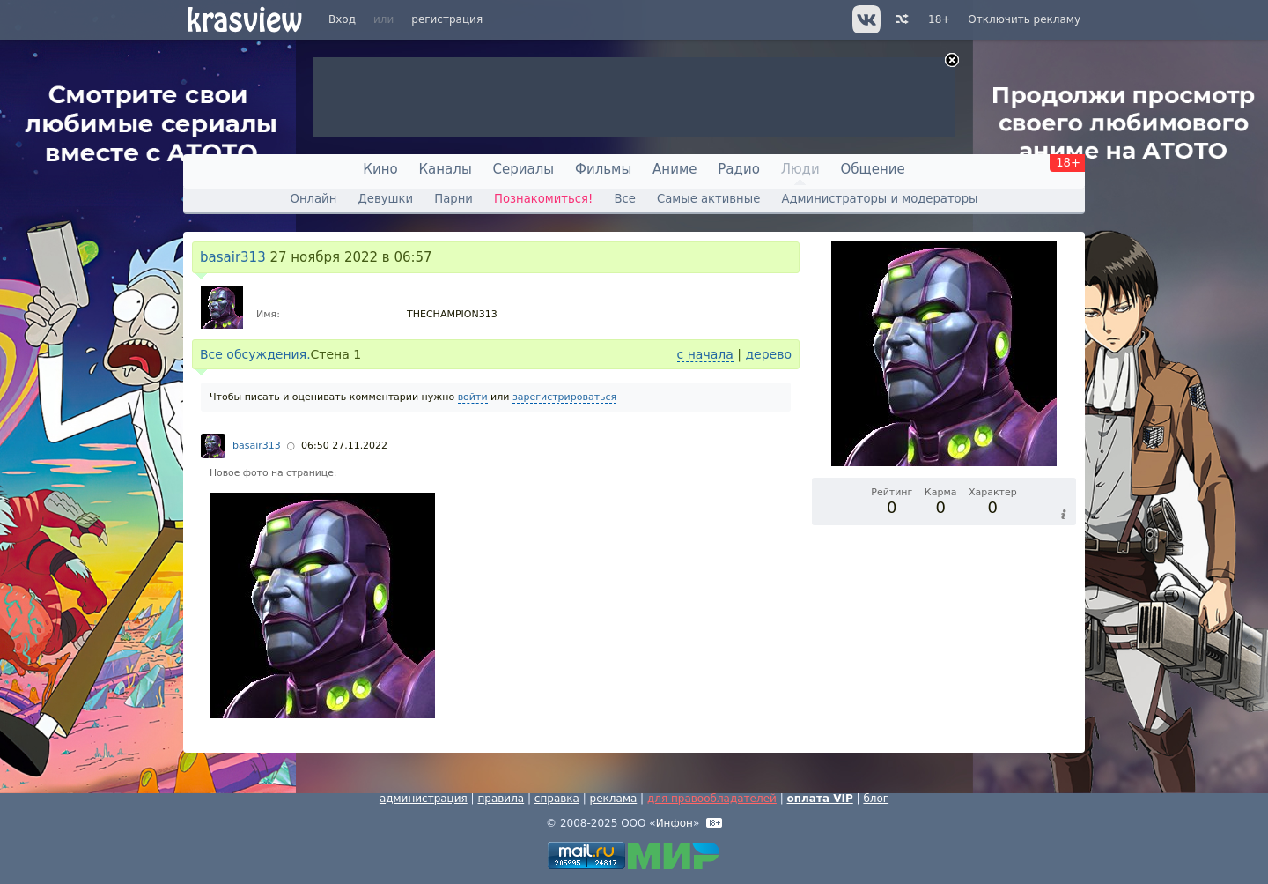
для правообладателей (712, 798)
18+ (939, 19)
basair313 (233, 257)
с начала (705, 354)
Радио (739, 169)
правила (500, 798)
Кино (380, 169)
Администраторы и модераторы (879, 198)
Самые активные (708, 198)
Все (624, 198)
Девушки (385, 198)
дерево (768, 354)
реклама (614, 798)
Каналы (444, 169)
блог (875, 798)
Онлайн (314, 198)
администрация (424, 798)
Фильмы (603, 169)
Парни (453, 198)
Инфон (674, 823)
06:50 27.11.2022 (344, 445)
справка (556, 798)
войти (473, 397)
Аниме (674, 169)
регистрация (447, 19)
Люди (800, 169)
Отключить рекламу (1024, 19)
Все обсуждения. (255, 354)
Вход (342, 19)
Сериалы (524, 169)
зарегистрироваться (564, 397)
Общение (873, 169)
